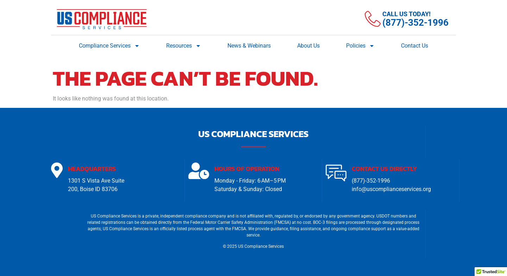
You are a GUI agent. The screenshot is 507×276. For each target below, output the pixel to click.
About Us (308, 45)
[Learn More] (407, 19)
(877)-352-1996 (371, 181)
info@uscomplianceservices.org (391, 189)
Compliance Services (109, 45)
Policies (360, 45)
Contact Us (414, 45)
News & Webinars (249, 45)
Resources (183, 45)
